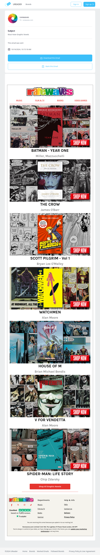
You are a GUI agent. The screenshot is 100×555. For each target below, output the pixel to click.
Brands (28, 4)
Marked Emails (43, 551)
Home (24, 551)
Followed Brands (57, 551)
